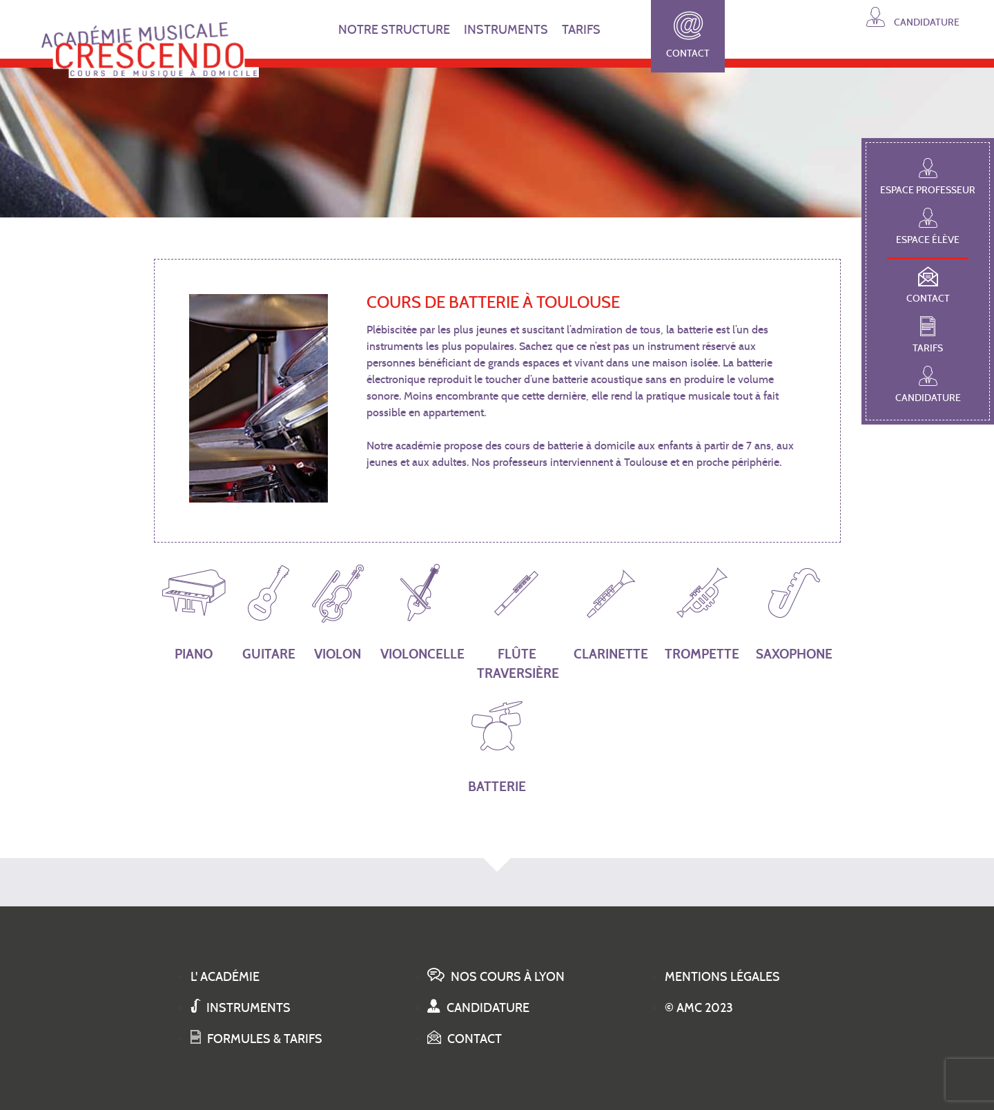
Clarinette (611, 611)
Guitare (268, 611)
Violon (338, 611)
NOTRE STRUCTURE (394, 29)
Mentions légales (722, 976)
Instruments (241, 1007)
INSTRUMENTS (506, 29)
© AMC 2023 (699, 1007)
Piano (194, 611)
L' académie (225, 976)
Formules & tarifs (256, 1038)
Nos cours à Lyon (496, 976)
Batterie (497, 744)
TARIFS (581, 29)
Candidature (912, 17)
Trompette (702, 611)
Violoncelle (420, 611)
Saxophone (794, 611)
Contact (688, 35)
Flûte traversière (517, 620)
